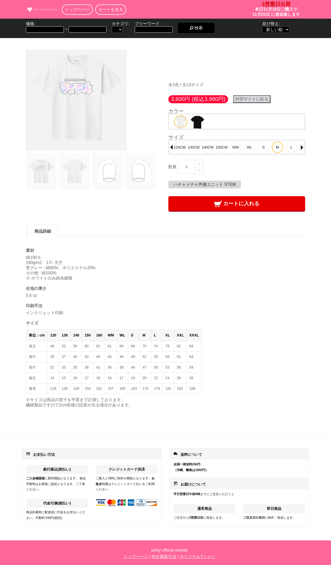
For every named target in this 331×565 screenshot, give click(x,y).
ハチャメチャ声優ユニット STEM (205, 184)
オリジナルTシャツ (197, 556)
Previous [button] (171, 147)
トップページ (77, 9)
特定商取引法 (164, 556)
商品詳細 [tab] (42, 231)
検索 (196, 28)
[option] (180, 121)
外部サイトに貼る (251, 99)
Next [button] (302, 147)
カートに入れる (236, 204)
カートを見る (110, 9)
